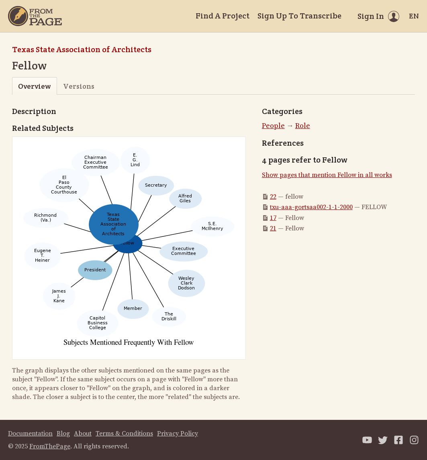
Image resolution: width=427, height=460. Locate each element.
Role (302, 125)
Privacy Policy (177, 433)
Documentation (30, 433)
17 (273, 218)
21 (273, 228)
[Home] (35, 16)
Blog (63, 433)
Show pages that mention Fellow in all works (327, 175)
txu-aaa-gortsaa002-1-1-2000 (311, 207)
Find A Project (222, 15)
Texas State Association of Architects (81, 49)
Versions (78, 86)
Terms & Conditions (124, 433)
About (83, 433)
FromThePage (49, 446)
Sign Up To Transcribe (299, 15)
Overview (34, 86)
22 (273, 197)
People (273, 125)
